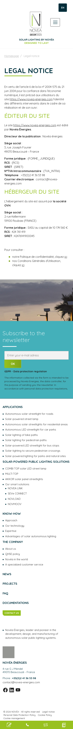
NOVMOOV (14, 504)
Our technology (14, 525)
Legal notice (48, 711)
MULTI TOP (11, 473)
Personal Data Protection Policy (19, 715)
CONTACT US (12, 613)
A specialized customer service (24, 564)
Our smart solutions (17, 484)
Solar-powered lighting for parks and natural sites (35, 456)
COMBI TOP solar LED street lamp (25, 468)
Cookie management (14, 718)
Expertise (10, 531)
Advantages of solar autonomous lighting (30, 536)
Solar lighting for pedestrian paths (26, 440)
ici (65, 256)
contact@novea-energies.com (21, 682)
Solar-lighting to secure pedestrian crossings (32, 450)
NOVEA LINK (15, 488)
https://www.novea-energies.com (31, 99)
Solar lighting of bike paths (21, 435)
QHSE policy (12, 554)
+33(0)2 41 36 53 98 (24, 678)
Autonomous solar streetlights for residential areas (36, 424)
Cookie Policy (45, 715)
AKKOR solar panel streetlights (24, 479)
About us (10, 548)
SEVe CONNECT (17, 493)
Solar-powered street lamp (21, 419)
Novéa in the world (16, 559)
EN (62, 7)
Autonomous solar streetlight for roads (29, 413)
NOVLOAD (14, 498)
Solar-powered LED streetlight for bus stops (32, 445)
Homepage (11, 56)
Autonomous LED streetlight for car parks (30, 429)
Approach (11, 520)
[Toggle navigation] (55, 22)
